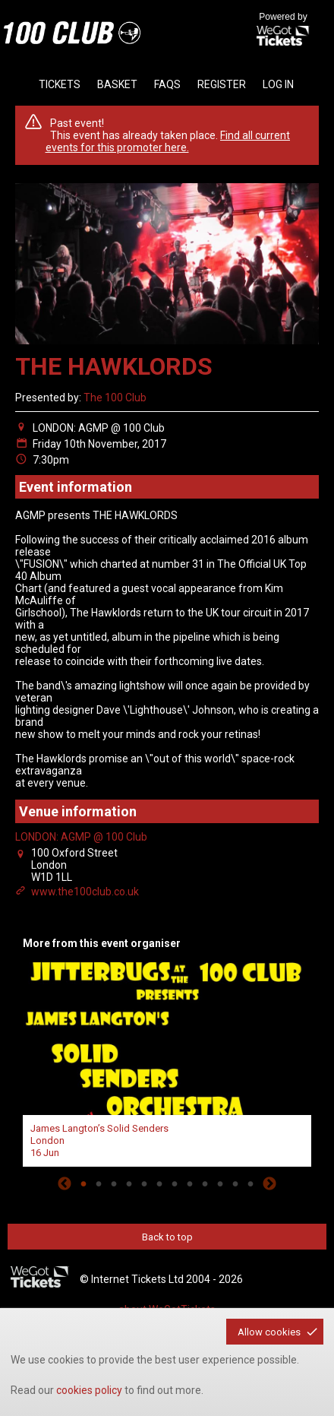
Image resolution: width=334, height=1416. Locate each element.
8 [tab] (190, 1183)
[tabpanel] (167, 1062)
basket (117, 84)
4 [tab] (129, 1183)
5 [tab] (144, 1183)
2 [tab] (98, 1183)
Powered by (283, 30)
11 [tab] (235, 1183)
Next (269, 1183)
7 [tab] (174, 1183)
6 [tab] (159, 1183)
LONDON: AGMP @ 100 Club (81, 837)
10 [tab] (220, 1183)
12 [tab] (250, 1183)
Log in (278, 84)
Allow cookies (269, 1332)
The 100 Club (115, 397)
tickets (59, 84)
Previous (64, 1183)
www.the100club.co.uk (85, 891)
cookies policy (89, 1390)
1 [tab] (83, 1183)
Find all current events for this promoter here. (168, 141)
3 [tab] (114, 1183)
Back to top (167, 1237)
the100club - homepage (72, 32)
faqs (167, 84)
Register (221, 84)
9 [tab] (205, 1183)
